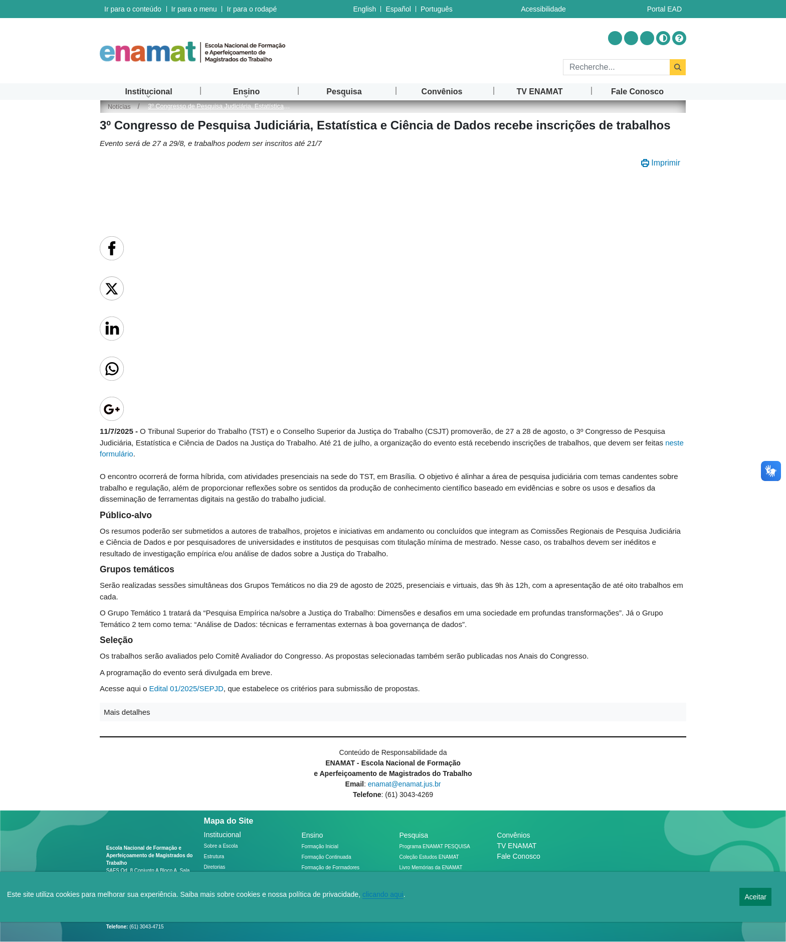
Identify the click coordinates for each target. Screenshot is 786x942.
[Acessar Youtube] (631, 38)
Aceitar (755, 897)
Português (437, 9)
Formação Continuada (326, 857)
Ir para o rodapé (251, 9)
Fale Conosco (518, 856)
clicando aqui (383, 894)
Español (398, 9)
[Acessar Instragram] (615, 38)
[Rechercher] (616, 67)
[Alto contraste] (663, 38)
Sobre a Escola (221, 846)
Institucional (222, 835)
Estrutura (214, 856)
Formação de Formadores (331, 867)
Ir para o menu (194, 9)
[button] (393, 712)
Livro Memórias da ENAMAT (430, 867)
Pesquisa (413, 835)
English (364, 9)
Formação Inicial (320, 846)
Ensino (312, 835)
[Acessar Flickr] (647, 38)
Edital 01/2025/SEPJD (186, 688)
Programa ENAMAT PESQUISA (434, 846)
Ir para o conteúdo (132, 9)
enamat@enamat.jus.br (404, 784)
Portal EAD (664, 9)
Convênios (513, 835)
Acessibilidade (543, 9)
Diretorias (215, 867)
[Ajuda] (679, 38)
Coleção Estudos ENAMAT (429, 857)
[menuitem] (148, 91)
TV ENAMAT (516, 846)
